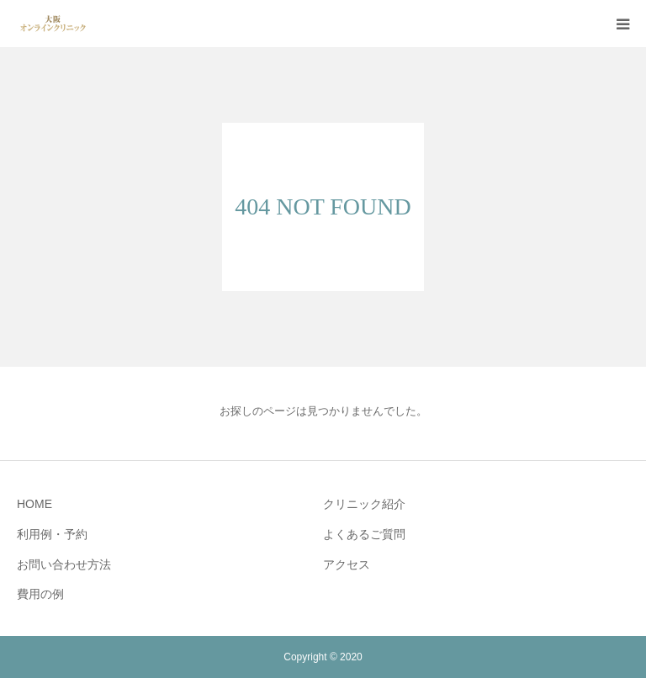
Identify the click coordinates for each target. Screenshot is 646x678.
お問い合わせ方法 (64, 564)
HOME (34, 504)
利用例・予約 (52, 534)
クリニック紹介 (364, 504)
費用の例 (40, 594)
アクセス (346, 564)
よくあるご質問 (364, 534)
